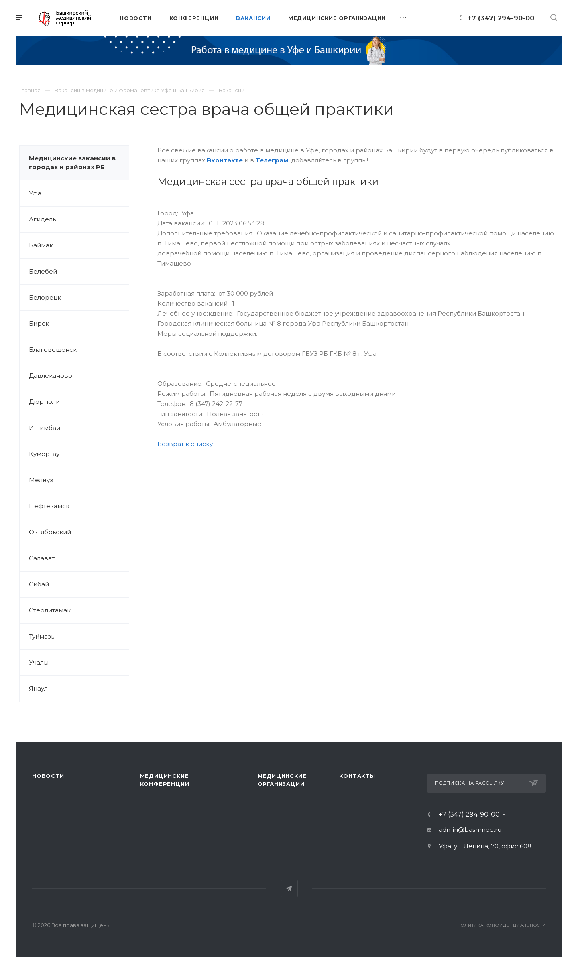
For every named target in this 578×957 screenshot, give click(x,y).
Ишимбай (44, 428)
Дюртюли (44, 402)
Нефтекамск (49, 506)
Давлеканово (50, 375)
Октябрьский (50, 532)
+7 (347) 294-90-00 (501, 18)
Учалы (39, 662)
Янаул (38, 688)
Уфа (35, 193)
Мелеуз (41, 480)
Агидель (42, 219)
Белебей (43, 271)
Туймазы (42, 636)
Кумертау (44, 454)
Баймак (41, 245)
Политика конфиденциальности (501, 925)
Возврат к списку (185, 444)
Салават (42, 558)
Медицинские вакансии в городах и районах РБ (72, 162)
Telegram (289, 888)
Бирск (39, 323)
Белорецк (45, 297)
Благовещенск (53, 349)
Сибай (39, 584)
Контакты (357, 775)
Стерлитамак (50, 610)
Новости (48, 775)
